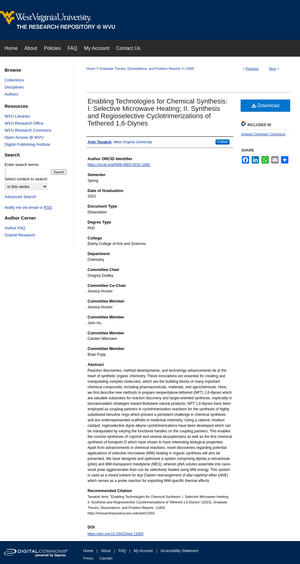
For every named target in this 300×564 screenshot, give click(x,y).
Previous (252, 68)
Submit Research (20, 235)
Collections (14, 80)
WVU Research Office (24, 123)
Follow (222, 142)
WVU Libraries (17, 116)
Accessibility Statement (179, 551)
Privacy (88, 558)
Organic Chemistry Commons (263, 134)
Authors (11, 94)
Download (265, 105)
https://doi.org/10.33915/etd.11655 (116, 534)
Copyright (105, 558)
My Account (143, 551)
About (106, 551)
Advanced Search (20, 196)
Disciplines (14, 87)
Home (90, 68)
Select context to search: (26, 179)
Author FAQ (15, 228)
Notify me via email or (28, 207)
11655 (189, 68)
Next (272, 68)
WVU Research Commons (28, 130)
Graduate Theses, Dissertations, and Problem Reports (140, 68)
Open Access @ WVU (24, 137)
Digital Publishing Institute (27, 144)
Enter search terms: (22, 164)
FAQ (122, 551)
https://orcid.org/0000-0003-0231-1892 (119, 165)
